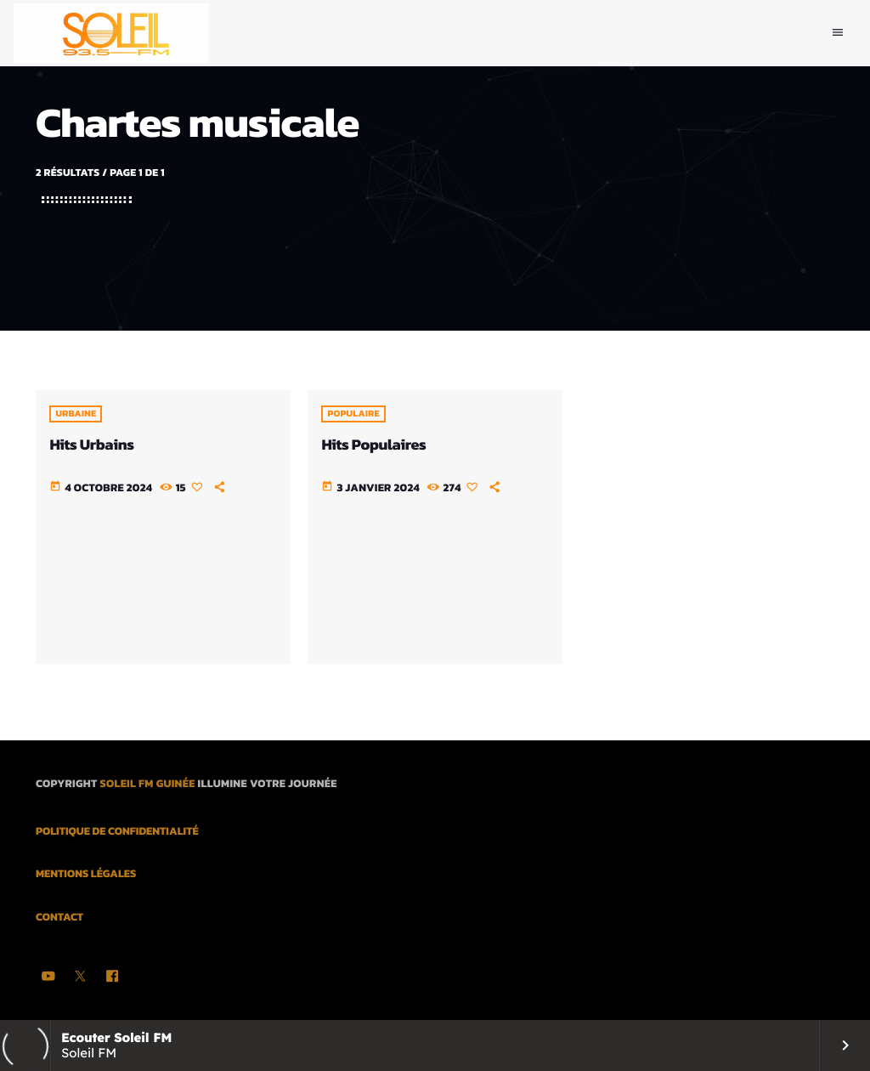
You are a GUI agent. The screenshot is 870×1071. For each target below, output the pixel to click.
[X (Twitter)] (80, 977)
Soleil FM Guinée (147, 784)
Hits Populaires (373, 445)
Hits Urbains (91, 445)
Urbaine (75, 414)
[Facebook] (112, 977)
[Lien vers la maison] (111, 33)
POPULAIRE (353, 414)
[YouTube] (48, 977)
